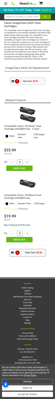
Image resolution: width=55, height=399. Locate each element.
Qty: (6, 162)
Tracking (27, 294)
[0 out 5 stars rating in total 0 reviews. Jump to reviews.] (16, 143)
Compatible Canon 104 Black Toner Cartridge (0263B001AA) (23, 196)
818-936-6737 (29, 352)
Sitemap (27, 323)
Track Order (27, 302)
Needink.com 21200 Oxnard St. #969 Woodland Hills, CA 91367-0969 (27, 360)
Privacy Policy (27, 333)
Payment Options (27, 314)
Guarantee (27, 305)
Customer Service (27, 311)
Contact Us (27, 317)
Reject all (27, 387)
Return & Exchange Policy (27, 339)
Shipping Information (27, 308)
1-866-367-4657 (31, 349)
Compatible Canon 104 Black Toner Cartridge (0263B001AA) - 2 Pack (23, 127)
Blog (27, 320)
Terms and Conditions (27, 336)
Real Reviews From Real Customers (27, 297)
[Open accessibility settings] (6, 384)
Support (27, 291)
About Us (27, 299)
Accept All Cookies (27, 394)
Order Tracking (27, 288)
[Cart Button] (45, 3)
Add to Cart (19, 168)
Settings (27, 381)
